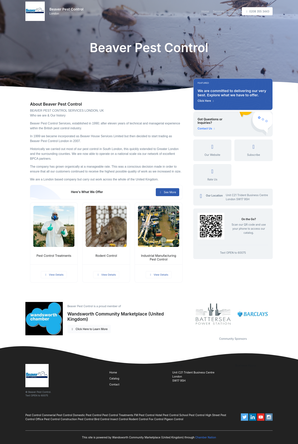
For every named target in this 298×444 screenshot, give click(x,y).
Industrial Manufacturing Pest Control (158, 257)
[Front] (35, 11)
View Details (54, 274)
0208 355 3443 (257, 11)
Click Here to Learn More (89, 329)
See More (167, 192)
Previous (190, 314)
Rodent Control (106, 256)
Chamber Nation (205, 437)
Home (205, 11)
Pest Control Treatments (53, 256)
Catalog (114, 378)
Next (275, 314)
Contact (233, 11)
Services (218, 11)
